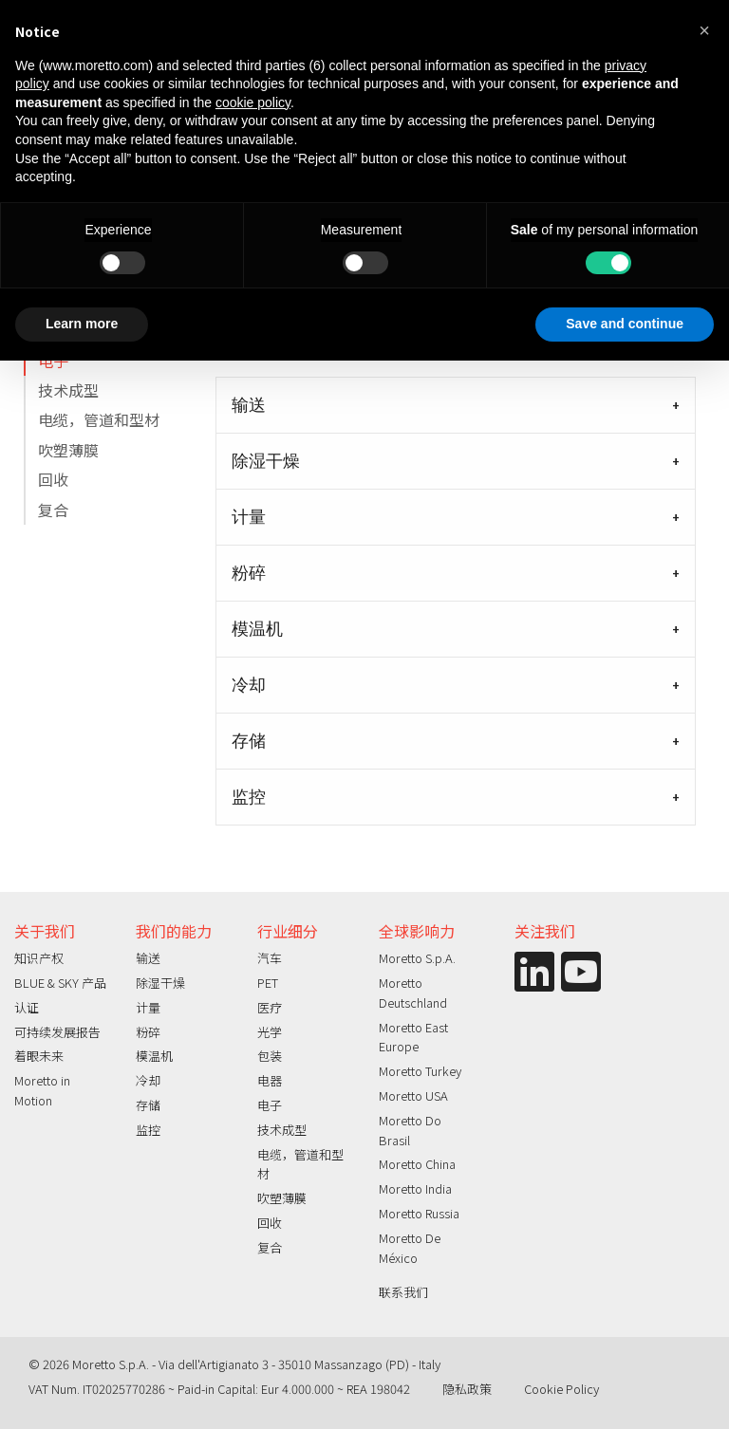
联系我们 (403, 1292)
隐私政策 (467, 1389)
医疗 (269, 1007)
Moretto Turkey (420, 1071)
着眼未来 (39, 1056)
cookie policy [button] (252, 102)
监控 (249, 797)
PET (267, 983)
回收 (53, 479)
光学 (269, 1032)
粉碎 (249, 573)
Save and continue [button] (624, 323)
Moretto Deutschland (413, 992)
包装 (269, 1056)
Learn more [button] (82, 323)
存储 (249, 741)
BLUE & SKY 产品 (60, 983)
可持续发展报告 (57, 1032)
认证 (26, 1007)
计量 (249, 517)
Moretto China (417, 1164)
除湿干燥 (266, 461)
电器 (269, 1080)
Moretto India (415, 1188)
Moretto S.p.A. (417, 958)
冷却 (249, 685)
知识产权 (39, 958)
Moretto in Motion (42, 1090)
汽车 (269, 958)
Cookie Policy (561, 1389)
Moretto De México (409, 1248)
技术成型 (68, 390)
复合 (53, 509)
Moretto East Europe (413, 1037)
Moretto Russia (419, 1213)
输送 (249, 405)
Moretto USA (413, 1095)
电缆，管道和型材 (98, 419)
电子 (53, 360)
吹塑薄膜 (68, 449)
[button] (704, 30)
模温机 (257, 629)
